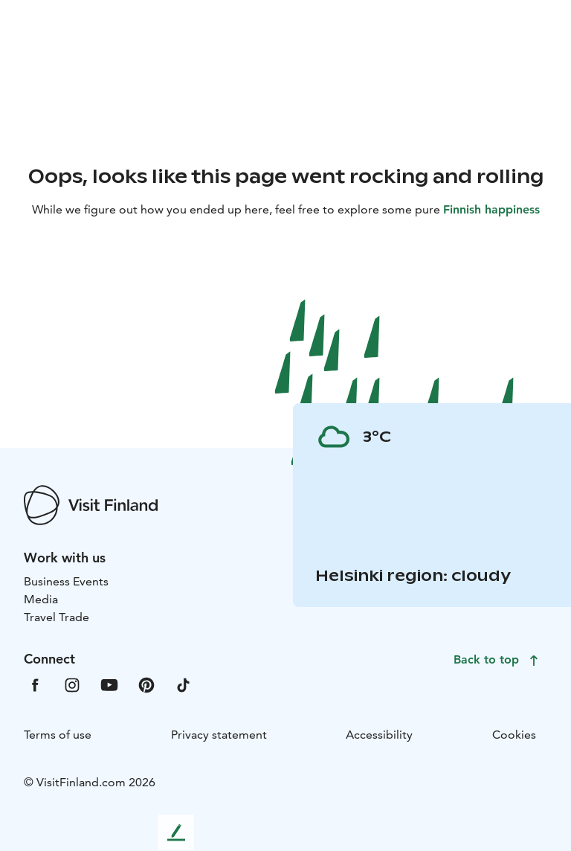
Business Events (66, 581)
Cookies (514, 735)
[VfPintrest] (146, 684)
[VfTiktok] (183, 684)
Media (41, 599)
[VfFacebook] (35, 684)
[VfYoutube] (109, 684)
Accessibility (379, 735)
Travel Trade (56, 617)
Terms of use (57, 735)
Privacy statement (219, 735)
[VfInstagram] (72, 684)
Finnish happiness (491, 209)
